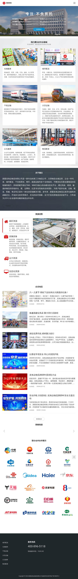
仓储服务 (7, 69)
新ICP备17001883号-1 (53, 576)
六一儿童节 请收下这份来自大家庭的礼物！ (48, 292)
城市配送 (45, 69)
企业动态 (31, 304)
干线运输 (7, 105)
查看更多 (39, 419)
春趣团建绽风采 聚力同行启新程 (43, 313)
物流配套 (45, 149)
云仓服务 (7, 149)
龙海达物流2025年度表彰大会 (42, 375)
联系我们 (39, 29)
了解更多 (8, 206)
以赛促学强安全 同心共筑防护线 (43, 354)
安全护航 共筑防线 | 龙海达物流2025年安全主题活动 (52, 397)
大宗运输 (45, 105)
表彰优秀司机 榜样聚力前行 (41, 333)
